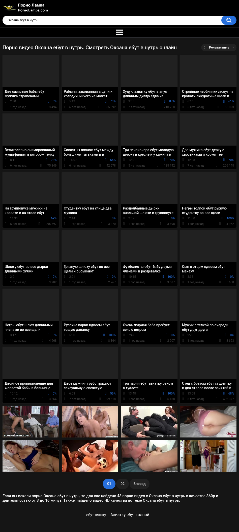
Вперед (139, 484)
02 (123, 484)
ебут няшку (96, 515)
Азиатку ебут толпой (129, 514)
